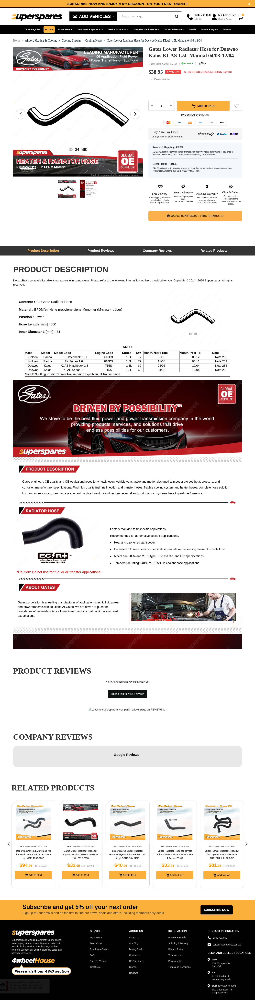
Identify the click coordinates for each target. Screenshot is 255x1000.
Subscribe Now (216, 888)
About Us (134, 916)
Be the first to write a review (127, 693)
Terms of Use (175, 934)
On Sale (49, 29)
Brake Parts (65, 29)
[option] (127, 3)
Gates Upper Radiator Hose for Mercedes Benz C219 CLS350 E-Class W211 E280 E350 (33, 833)
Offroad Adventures (174, 29)
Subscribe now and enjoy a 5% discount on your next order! (127, 3)
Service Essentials (118, 29)
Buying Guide (136, 928)
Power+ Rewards (177, 916)
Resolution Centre (99, 928)
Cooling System (71, 40)
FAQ (92, 934)
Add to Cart (203, 106)
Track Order (96, 922)
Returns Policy (175, 928)
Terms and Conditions (179, 945)
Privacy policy (175, 939)
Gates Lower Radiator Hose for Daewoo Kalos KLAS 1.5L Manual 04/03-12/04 (154, 40)
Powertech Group (91, 994)
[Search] (177, 16)
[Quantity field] (161, 106)
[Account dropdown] (224, 17)
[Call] (199, 17)
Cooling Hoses (94, 40)
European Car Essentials (146, 29)
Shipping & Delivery (178, 922)
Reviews (227, 29)
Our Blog (133, 922)
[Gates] (203, 63)
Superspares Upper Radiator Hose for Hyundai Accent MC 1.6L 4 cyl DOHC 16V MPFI (174, 833)
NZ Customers (136, 939)
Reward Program (209, 29)
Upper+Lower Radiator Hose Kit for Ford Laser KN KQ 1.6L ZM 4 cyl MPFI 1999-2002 (80, 833)
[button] (32, 29)
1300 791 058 (187, 201)
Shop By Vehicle (98, 939)
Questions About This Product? (195, 216)
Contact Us (134, 934)
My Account (96, 916)
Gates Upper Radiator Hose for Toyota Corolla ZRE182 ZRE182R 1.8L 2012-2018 (128, 833)
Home (16, 40)
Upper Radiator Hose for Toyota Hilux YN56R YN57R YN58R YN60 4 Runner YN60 (222, 833)
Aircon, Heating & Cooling (41, 40)
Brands (192, 29)
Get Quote (95, 945)
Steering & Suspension (90, 29)
